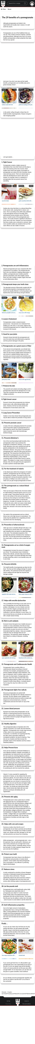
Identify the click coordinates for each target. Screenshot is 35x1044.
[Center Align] (25, 2)
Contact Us (26, 1001)
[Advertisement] (16, 60)
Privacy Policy (8, 1003)
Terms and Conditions (26, 1003)
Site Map (8, 1001)
